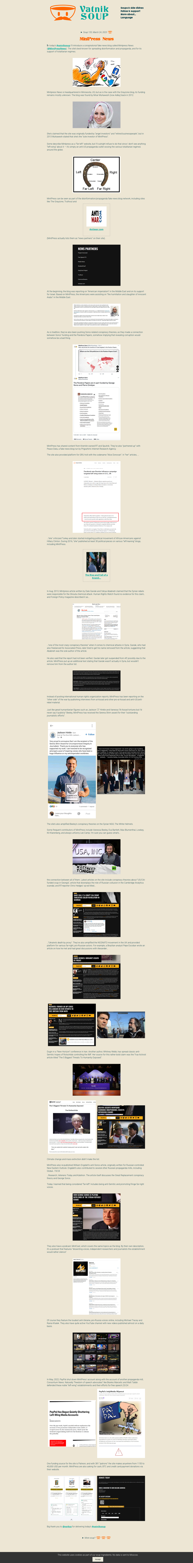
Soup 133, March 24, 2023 (97, 31)
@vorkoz (67, 1526)
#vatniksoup (63, 45)
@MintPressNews (57, 48)
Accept (98, 1559)
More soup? (98, 1537)
